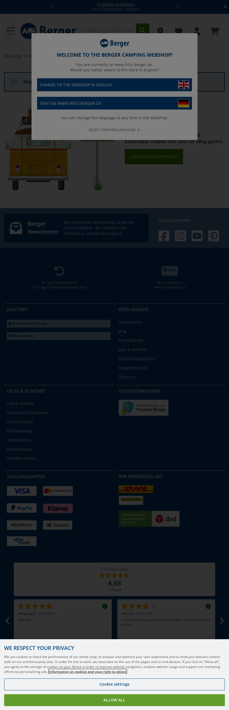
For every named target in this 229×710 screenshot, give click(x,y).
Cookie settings (114, 692)
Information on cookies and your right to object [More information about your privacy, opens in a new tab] (87, 679)
